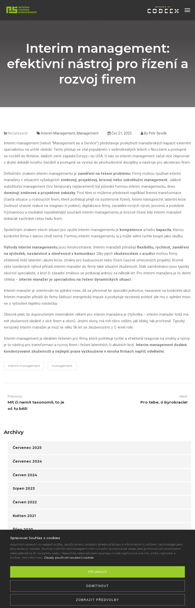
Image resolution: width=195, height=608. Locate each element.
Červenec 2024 (27, 461)
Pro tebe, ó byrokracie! (163, 402)
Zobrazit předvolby (97, 600)
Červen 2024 (25, 475)
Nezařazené (18, 133)
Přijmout (97, 572)
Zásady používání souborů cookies (69, 557)
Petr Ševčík (158, 133)
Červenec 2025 (27, 447)
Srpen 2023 (24, 488)
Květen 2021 (24, 516)
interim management (58, 133)
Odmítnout (97, 586)
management (88, 133)
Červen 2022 (25, 502)
